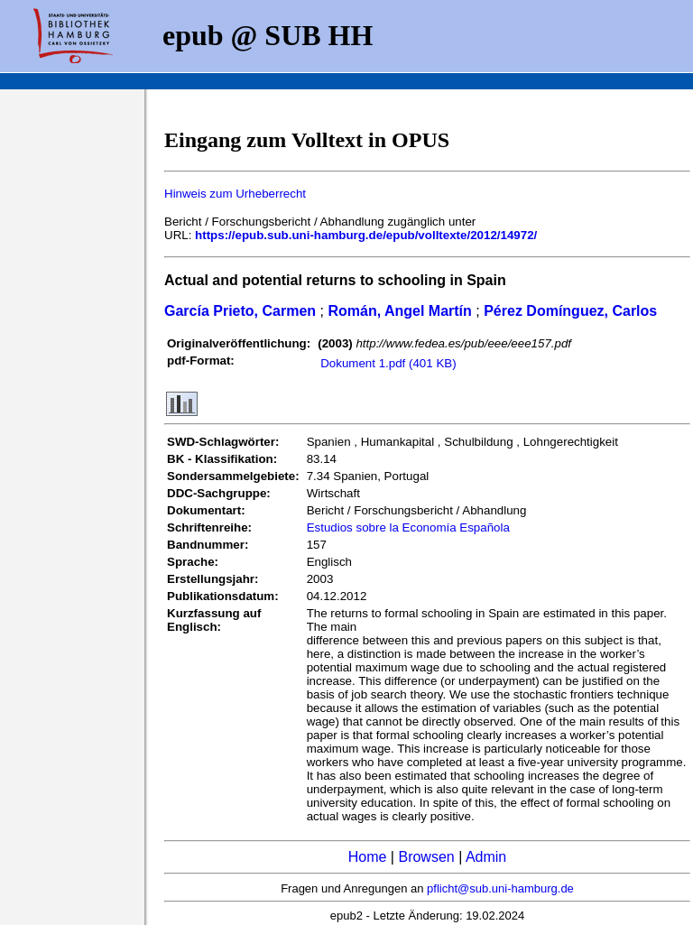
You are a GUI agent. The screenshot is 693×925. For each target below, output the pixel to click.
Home (367, 857)
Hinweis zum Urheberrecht (235, 193)
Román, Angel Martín (399, 311)
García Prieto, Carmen (240, 311)
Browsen (426, 857)
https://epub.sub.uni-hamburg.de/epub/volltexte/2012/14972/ (366, 235)
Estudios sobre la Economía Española (408, 527)
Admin (486, 857)
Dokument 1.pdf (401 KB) (388, 363)
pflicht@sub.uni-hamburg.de (500, 888)
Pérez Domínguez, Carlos (570, 311)
